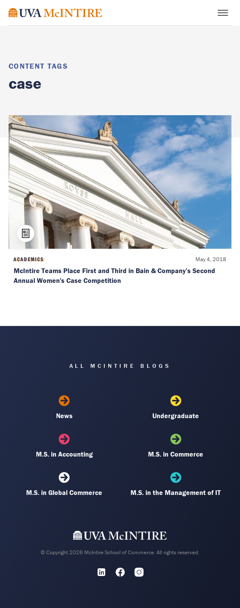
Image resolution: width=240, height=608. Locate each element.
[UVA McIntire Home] (120, 537)
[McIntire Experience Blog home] (55, 12)
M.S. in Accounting (64, 445)
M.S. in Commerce (176, 445)
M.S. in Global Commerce (64, 484)
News (64, 407)
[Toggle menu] (222, 12)
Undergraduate (176, 407)
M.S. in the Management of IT (176, 484)
